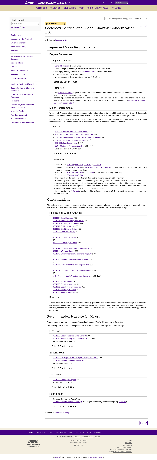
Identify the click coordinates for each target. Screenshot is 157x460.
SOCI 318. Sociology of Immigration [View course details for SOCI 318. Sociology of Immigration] (66, 223)
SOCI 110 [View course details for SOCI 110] (79, 165)
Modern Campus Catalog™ (95, 457)
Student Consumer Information (123, 447)
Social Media (79, 432)
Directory (41, 432)
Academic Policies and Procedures (24, 84)
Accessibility (61, 432)
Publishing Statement (19, 115)
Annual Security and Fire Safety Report (121, 449)
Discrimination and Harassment (22, 123)
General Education (62, 66)
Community (98, 432)
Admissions (41, 8)
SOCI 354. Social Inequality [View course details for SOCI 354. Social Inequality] (63, 281)
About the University (18, 47)
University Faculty (17, 111)
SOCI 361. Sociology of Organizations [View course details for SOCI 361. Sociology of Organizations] (67, 287)
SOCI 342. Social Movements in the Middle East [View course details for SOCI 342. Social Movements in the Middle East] (71, 248)
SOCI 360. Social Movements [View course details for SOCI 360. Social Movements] (64, 284)
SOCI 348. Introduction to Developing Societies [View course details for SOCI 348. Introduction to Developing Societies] (70, 259)
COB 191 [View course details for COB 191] (107, 167)
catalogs (57, 457)
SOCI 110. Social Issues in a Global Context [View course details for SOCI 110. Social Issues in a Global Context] (71, 132)
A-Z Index (31, 432)
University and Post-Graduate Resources (22, 96)
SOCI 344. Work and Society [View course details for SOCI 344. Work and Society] (63, 251)
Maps (89, 432)
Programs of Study (18, 74)
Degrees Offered (17, 63)
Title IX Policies (127, 445)
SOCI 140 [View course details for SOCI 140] (87, 165)
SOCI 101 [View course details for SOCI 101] (97, 165)
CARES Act (128, 443)
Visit (81, 8)
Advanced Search (18, 27)
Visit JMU (97, 437)
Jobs (70, 432)
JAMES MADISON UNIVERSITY (122, 452)
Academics (55, 8)
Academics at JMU (87, 437)
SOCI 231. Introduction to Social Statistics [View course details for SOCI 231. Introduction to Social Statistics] (70, 140)
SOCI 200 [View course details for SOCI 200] (70, 165)
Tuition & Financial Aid (97, 8)
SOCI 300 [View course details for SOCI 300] (70, 172)
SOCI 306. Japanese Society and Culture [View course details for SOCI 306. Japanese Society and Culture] (68, 221)
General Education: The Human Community (22, 58)
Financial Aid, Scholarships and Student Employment (22, 106)
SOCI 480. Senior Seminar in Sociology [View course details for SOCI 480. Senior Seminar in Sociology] (69, 146)
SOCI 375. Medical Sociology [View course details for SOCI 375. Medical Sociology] (64, 292)
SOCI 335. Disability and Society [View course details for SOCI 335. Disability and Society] (65, 229)
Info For (107, 3)
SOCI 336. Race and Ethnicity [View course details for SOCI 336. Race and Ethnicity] (64, 232)
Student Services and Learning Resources (22, 89)
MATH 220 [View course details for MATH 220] (89, 167)
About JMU (77, 437)
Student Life (70, 8)
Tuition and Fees (17, 101)
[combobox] (125, 18)
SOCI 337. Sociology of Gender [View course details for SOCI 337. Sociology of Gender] (64, 237)
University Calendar (18, 43)
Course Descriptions (18, 78)
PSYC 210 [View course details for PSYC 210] (98, 167)
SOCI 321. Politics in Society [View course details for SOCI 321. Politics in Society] (63, 226)
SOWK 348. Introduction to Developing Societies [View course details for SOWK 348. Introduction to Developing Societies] (71, 265)
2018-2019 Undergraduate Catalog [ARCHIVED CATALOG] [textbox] (123, 18)
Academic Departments (19, 71)
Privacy (50, 432)
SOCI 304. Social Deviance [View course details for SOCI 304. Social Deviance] (63, 218)
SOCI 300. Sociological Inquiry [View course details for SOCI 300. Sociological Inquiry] (66, 143)
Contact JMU (78, 445)
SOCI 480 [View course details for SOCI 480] (70, 175)
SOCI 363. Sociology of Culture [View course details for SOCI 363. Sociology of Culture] (64, 290)
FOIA (130, 440)
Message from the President (21, 39)
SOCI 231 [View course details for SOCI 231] (77, 167)
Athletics (116, 8)
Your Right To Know (18, 119)
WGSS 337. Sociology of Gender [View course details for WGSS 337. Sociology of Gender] (65, 243)
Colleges (14, 67)
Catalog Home (16, 35)
